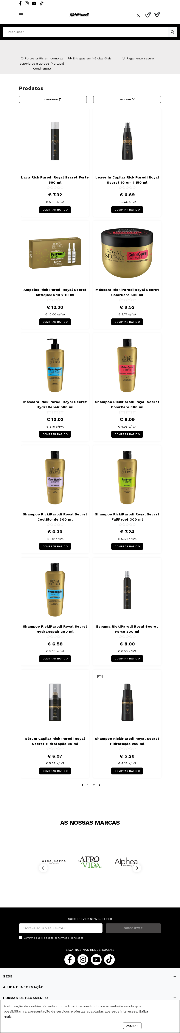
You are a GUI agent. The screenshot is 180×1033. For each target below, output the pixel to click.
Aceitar (132, 1025)
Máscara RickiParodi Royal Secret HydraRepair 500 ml (55, 404)
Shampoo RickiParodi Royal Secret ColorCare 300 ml (127, 404)
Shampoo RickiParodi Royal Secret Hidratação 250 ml (127, 741)
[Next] (137, 868)
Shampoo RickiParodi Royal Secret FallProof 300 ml (127, 516)
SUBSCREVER (133, 928)
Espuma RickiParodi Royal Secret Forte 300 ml (127, 629)
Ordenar (53, 99)
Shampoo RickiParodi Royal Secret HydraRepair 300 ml (55, 629)
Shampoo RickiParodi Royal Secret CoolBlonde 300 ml (55, 516)
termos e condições (70, 938)
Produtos (31, 88)
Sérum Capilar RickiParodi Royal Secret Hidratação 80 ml (55, 741)
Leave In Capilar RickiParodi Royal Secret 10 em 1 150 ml (127, 180)
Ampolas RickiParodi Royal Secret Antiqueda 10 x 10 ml (55, 292)
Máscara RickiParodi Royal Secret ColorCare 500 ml (127, 292)
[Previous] (43, 868)
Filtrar (127, 99)
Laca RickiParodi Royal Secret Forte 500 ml (55, 180)
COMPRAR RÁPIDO (55, 209)
